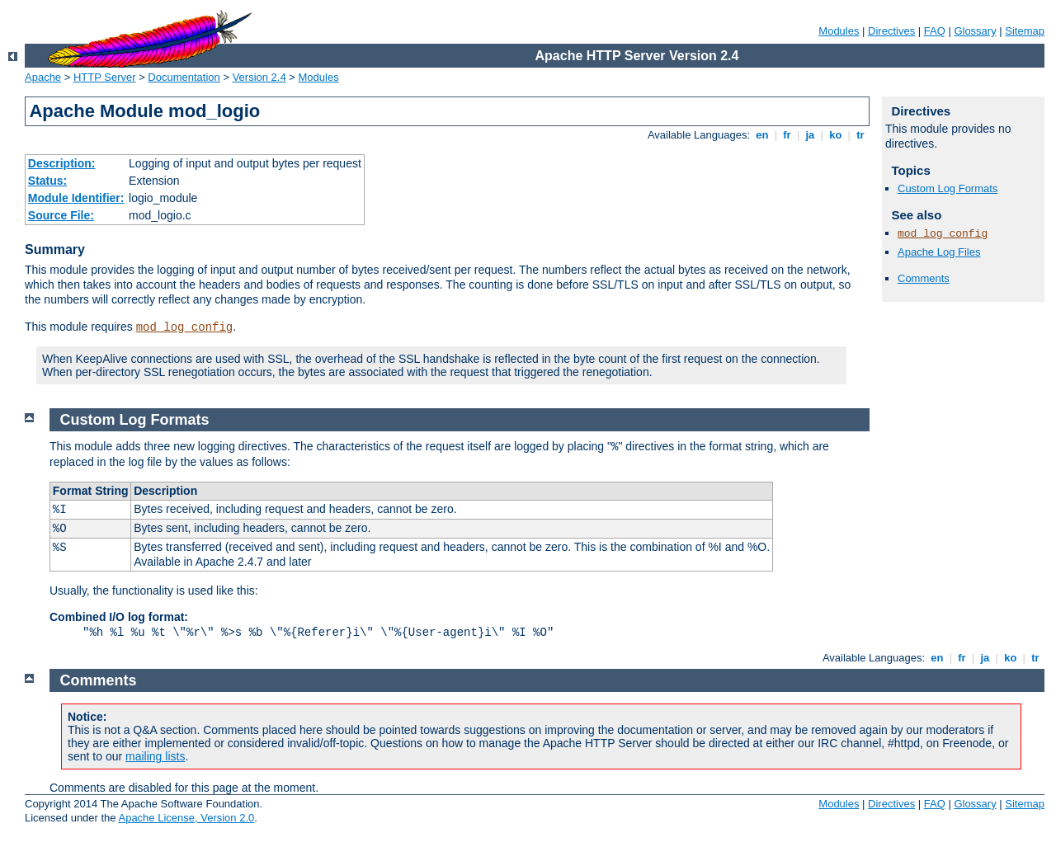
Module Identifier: (76, 198)
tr (861, 135)
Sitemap (1024, 31)
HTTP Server (104, 77)
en (762, 135)
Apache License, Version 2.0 (186, 818)
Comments (924, 278)
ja (810, 135)
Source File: (61, 215)
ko (836, 135)
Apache (43, 77)
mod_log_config (184, 327)
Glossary (975, 31)
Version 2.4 (259, 77)
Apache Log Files (939, 252)
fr (787, 135)
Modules (838, 31)
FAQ (934, 31)
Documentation (183, 77)
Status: (47, 180)
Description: (62, 163)
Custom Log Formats (947, 188)
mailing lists (155, 756)
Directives (891, 31)
